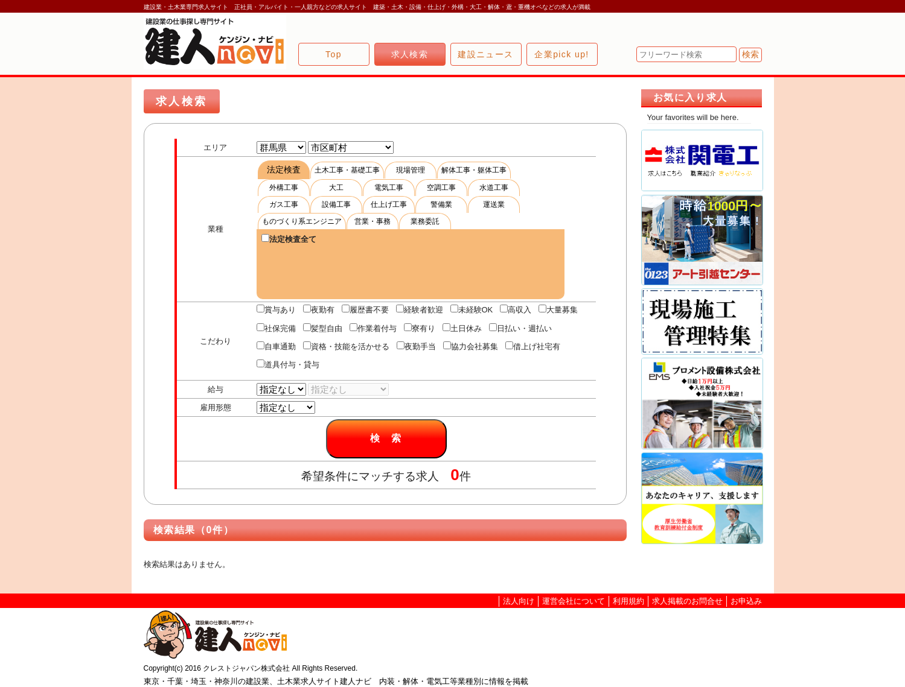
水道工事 (493, 187)
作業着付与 (373, 328)
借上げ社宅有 (532, 346)
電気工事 (388, 187)
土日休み (462, 328)
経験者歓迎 (419, 309)
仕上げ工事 (389, 204)
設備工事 (336, 204)
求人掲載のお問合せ (687, 601)
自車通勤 (276, 346)
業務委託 (425, 221)
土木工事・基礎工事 (347, 170)
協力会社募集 (470, 346)
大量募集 (558, 309)
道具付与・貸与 (288, 364)
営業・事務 (372, 221)
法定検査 (284, 169)
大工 (336, 187)
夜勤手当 (416, 346)
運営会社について (573, 601)
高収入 (515, 309)
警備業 (441, 204)
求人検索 (410, 54)
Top (333, 54)
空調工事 (441, 187)
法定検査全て (288, 239)
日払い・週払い (520, 328)
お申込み (746, 601)
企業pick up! (561, 54)
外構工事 (283, 187)
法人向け (518, 601)
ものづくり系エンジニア (302, 221)
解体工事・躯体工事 (474, 170)
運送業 (494, 204)
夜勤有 (318, 309)
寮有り (419, 328)
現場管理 (410, 170)
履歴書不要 (365, 309)
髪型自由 (322, 328)
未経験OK (471, 309)
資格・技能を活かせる (346, 346)
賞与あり (276, 309)
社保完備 (276, 328)
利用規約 (628, 601)
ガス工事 (283, 204)
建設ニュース (485, 54)
